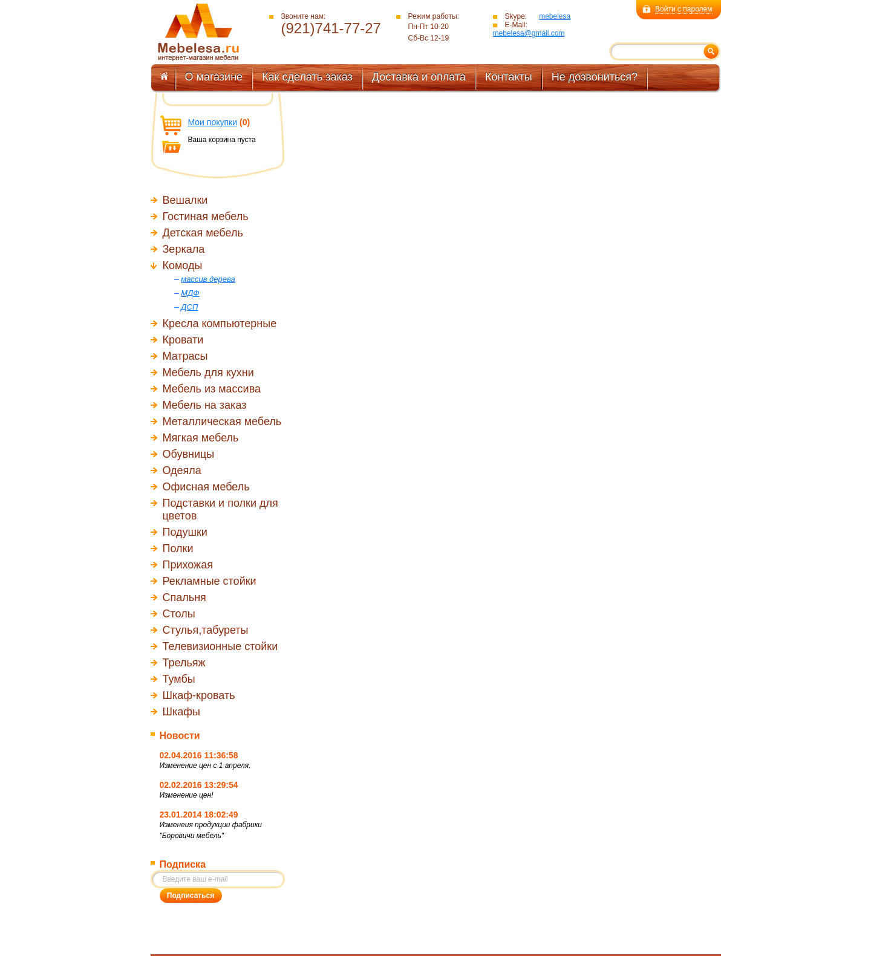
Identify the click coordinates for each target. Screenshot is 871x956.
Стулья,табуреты (206, 630)
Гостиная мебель (206, 216)
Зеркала (184, 249)
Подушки (185, 532)
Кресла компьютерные (220, 323)
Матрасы (185, 356)
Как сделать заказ (307, 77)
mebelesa (554, 16)
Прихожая (188, 565)
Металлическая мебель (222, 421)
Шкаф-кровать (199, 695)
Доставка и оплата (419, 77)
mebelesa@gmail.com (529, 33)
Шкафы (182, 712)
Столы (179, 614)
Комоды (183, 265)
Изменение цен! (187, 795)
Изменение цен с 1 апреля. (205, 765)
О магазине (214, 77)
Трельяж (184, 663)
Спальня (184, 597)
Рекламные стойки (209, 581)
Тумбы (179, 679)
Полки (178, 548)
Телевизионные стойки (220, 646)
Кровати (183, 340)
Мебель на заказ (205, 405)
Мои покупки (213, 122)
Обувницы (189, 454)
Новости (180, 735)
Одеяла (182, 470)
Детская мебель (203, 233)
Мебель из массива (212, 389)
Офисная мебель (206, 487)
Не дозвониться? (595, 77)
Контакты (508, 77)
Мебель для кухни (208, 372)
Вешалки (185, 200)
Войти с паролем (683, 9)
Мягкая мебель (201, 438)
